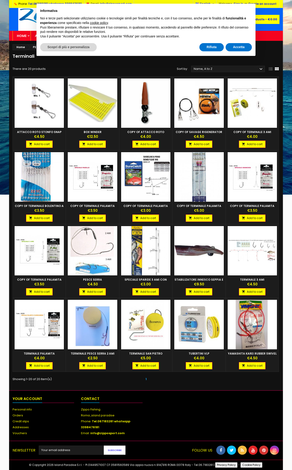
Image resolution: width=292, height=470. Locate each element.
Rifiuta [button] (212, 47)
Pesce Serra (92, 280)
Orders (18, 415)
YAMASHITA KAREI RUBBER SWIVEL (252, 353)
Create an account (262, 4)
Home (21, 36)
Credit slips (21, 421)
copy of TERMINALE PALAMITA (92, 206)
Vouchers (20, 433)
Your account (27, 398)
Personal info (22, 409)
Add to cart (39, 144)
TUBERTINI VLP (199, 353)
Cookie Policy (251, 465)
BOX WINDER (93, 132)
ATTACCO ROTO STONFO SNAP (39, 132)
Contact (90, 398)
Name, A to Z (229, 69)
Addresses (21, 427)
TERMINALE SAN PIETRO (145, 353)
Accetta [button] (239, 47)
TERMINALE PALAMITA (39, 353)
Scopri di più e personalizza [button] (68, 47)
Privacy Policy (226, 465)
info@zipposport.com (107, 433)
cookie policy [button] (99, 23)
